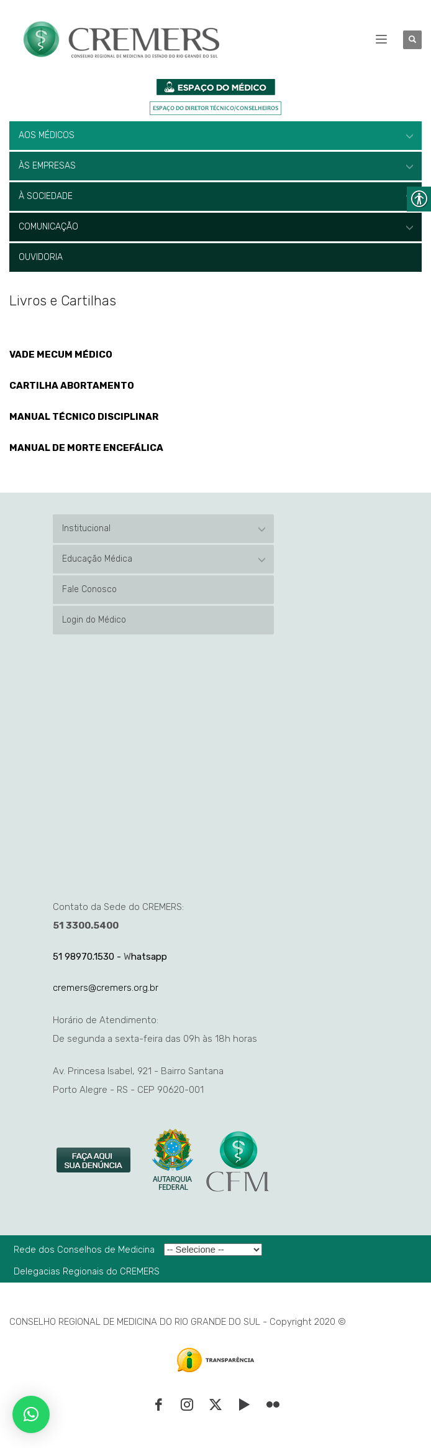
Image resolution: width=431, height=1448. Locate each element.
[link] (94, 1160)
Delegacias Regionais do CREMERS (87, 1271)
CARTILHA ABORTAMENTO (71, 385)
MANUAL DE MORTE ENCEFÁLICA (86, 447)
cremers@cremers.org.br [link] (105, 987)
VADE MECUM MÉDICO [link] (60, 354)
